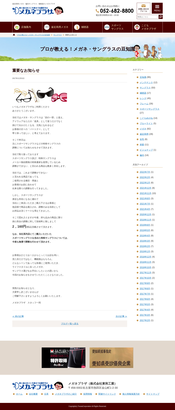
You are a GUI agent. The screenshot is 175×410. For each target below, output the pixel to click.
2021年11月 (145, 193)
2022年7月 (145, 172)
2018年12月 (145, 257)
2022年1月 (145, 183)
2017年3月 (145, 315)
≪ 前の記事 (18, 316)
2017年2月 (145, 320)
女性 (142, 139)
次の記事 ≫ (121, 316)
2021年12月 (145, 188)
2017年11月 (145, 272)
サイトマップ (152, 394)
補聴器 (85, 27)
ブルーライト (146, 123)
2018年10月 (145, 267)
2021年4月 (145, 209)
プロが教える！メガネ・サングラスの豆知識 (33, 35)
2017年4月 (145, 310)
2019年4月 (145, 235)
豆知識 (143, 77)
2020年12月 (145, 214)
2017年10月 (145, 278)
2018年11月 (145, 262)
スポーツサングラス (117, 27)
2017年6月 (145, 299)
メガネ (143, 129)
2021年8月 (145, 198)
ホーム (19, 394)
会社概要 (33, 394)
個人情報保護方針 (131, 394)
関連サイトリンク (107, 394)
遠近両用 (144, 134)
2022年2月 (145, 177)
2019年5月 (145, 230)
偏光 (142, 155)
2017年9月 (145, 283)
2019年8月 (145, 225)
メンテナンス (146, 82)
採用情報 (87, 394)
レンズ (143, 98)
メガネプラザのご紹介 (66, 394)
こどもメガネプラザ (148, 27)
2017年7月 (145, 294)
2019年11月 (145, 220)
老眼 (142, 144)
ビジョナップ (146, 150)
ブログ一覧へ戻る (69, 324)
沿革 (46, 394)
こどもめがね (146, 118)
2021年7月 (145, 204)
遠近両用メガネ (59, 27)
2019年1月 (145, 251)
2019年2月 (145, 246)
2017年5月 (145, 304)
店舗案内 (26, 27)
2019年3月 (145, 241)
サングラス (57, 35)
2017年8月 (145, 288)
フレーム (144, 103)
